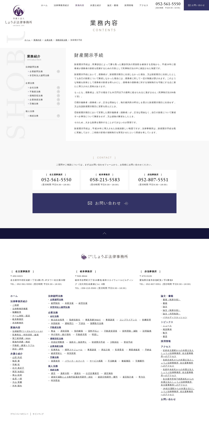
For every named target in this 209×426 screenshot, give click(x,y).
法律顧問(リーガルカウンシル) (27, 331)
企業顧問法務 (36, 71)
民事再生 (55, 350)
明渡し (95, 334)
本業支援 (69, 303)
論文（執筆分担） (171, 310)
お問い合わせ (196, 5)
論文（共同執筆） (171, 314)
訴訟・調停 (17, 349)
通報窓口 (69, 323)
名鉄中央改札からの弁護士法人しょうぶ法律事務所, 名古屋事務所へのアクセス (177, 372)
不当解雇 (112, 361)
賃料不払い (93, 331)
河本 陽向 (17, 386)
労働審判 (139, 361)
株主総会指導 (57, 320)
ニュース (167, 326)
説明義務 (147, 331)
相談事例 (167, 329)
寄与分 (142, 377)
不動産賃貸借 (110, 331)
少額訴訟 (114, 342)
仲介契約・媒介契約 (61, 334)
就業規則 (55, 361)
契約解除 (78, 331)
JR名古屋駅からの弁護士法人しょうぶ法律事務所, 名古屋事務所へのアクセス (177, 391)
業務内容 (37, 40)
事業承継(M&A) (93, 320)
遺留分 (77, 373)
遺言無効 (108, 373)
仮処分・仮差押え (78, 342)
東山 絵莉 (17, 375)
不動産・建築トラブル (23, 345)
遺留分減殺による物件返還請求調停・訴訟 (72, 377)
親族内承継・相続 (21, 342)
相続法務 (34, 116)
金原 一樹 (17, 379)
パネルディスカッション (175, 317)
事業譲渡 (110, 320)
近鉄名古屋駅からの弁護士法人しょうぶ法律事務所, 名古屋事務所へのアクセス (177, 353)
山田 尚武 (17, 357)
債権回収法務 (61, 40)
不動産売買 (81, 334)
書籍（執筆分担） (171, 299)
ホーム (27, 40)
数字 (165, 333)
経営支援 (83, 303)
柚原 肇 (16, 361)
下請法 (82, 323)
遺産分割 (65, 373)
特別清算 (71, 353)
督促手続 (128, 342)
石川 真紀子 (18, 368)
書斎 (165, 336)
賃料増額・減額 (130, 331)
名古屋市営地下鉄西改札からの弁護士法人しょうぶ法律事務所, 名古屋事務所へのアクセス (177, 382)
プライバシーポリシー (19, 414)
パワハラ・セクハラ (75, 361)
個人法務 (30, 111)
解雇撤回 (126, 361)
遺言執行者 (128, 377)
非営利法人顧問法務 (39, 75)
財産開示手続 (98, 342)
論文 (165, 307)
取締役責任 (74, 320)
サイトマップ (38, 414)
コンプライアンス (128, 320)
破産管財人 (56, 353)
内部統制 (55, 323)
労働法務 (34, 103)
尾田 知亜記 (18, 371)
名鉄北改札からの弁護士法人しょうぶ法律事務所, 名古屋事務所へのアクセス (177, 363)
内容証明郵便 (57, 342)
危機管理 (146, 320)
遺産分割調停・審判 (108, 377)
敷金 (53, 331)
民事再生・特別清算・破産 (25, 335)
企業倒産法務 (36, 99)
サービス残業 (96, 361)
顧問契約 (55, 303)
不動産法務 (35, 91)
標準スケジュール (74, 350)
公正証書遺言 (92, 373)
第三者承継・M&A (21, 338)
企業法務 (48, 40)
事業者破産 (134, 350)
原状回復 (65, 331)
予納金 (148, 350)
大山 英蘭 (17, 382)
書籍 (165, 303)
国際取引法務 (96, 323)
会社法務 (34, 87)
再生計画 (105, 350)
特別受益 (55, 380)
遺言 (53, 373)
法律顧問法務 (32, 67)
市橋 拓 (16, 364)
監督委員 (119, 350)
